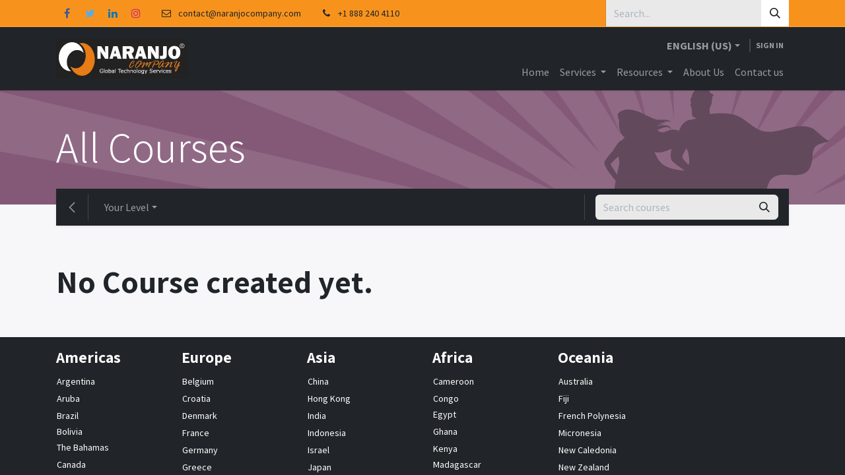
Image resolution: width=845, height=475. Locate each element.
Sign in (770, 45)
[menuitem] (535, 72)
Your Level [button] (126, 207)
